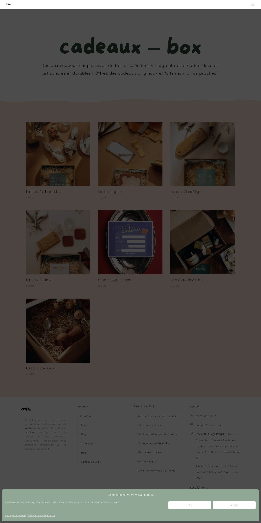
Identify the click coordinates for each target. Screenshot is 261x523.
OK (190, 505)
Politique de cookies (15, 515)
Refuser (234, 505)
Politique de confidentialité (41, 515)
